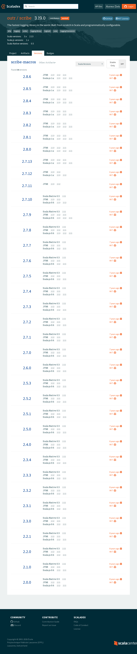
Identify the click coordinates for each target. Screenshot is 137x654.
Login (128, 6)
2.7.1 (27, 337)
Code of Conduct (81, 625)
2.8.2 (27, 124)
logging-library (36, 31)
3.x (25, 36)
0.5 (32, 43)
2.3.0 (27, 521)
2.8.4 (27, 100)
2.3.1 (27, 505)
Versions (38, 53)
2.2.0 (27, 551)
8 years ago (115, 441)
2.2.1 (27, 536)
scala (55, 31)
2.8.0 (27, 149)
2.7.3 (27, 306)
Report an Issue (49, 625)
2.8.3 (27, 112)
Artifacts (25, 53)
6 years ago (115, 172)
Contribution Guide (50, 621)
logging (17, 31)
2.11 (64, 75)
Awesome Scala (113, 6)
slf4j (9, 31)
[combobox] (90, 63)
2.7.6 (27, 260)
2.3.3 (27, 475)
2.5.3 (27, 383)
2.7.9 (27, 214)
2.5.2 (27, 398)
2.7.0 (27, 352)
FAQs (76, 621)
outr (11, 18)
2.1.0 (27, 566)
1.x (27, 40)
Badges (50, 53)
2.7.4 (27, 291)
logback (47, 31)
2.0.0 (27, 582)
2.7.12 (27, 173)
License (77, 629)
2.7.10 (27, 199)
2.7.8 (27, 229)
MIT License (122, 18)
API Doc (98, 6)
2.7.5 (27, 275)
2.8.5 (27, 88)
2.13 (31, 36)
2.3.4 (27, 459)
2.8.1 (27, 137)
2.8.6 (27, 76)
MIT (112, 78)
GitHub (107, 18)
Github (14, 621)
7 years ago (115, 242)
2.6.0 (27, 367)
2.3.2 (27, 490)
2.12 (58, 75)
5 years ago (115, 75)
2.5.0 (27, 429)
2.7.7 (27, 245)
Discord (15, 625)
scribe (25, 18)
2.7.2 (27, 321)
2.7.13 (27, 161)
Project (12, 53)
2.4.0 (27, 444)
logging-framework (68, 31)
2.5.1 (27, 413)
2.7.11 (27, 185)
